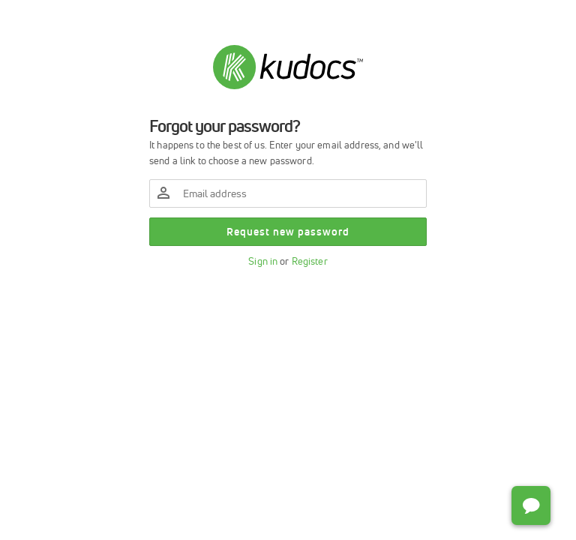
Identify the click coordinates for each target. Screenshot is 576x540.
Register (310, 261)
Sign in (263, 261)
